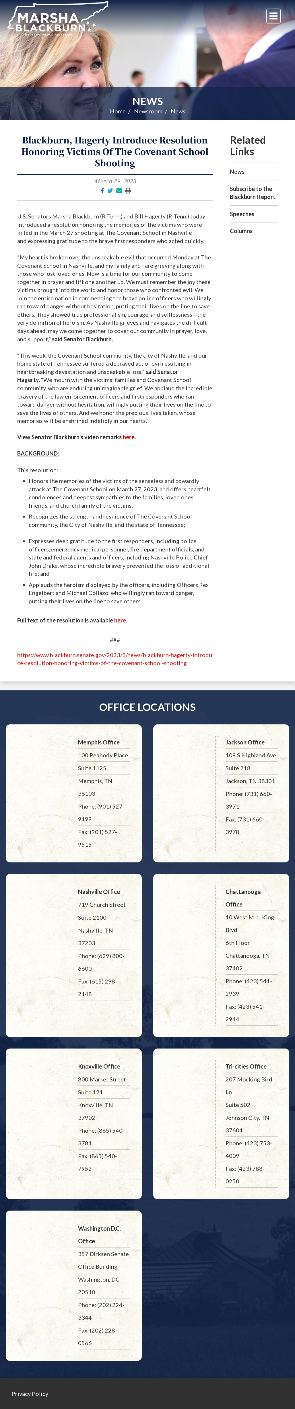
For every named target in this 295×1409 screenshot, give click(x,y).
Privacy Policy (29, 1393)
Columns (241, 230)
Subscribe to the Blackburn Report (252, 192)
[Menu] (273, 16)
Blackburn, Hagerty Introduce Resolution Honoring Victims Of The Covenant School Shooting (115, 151)
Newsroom (148, 111)
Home (118, 111)
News (147, 101)
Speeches (242, 213)
